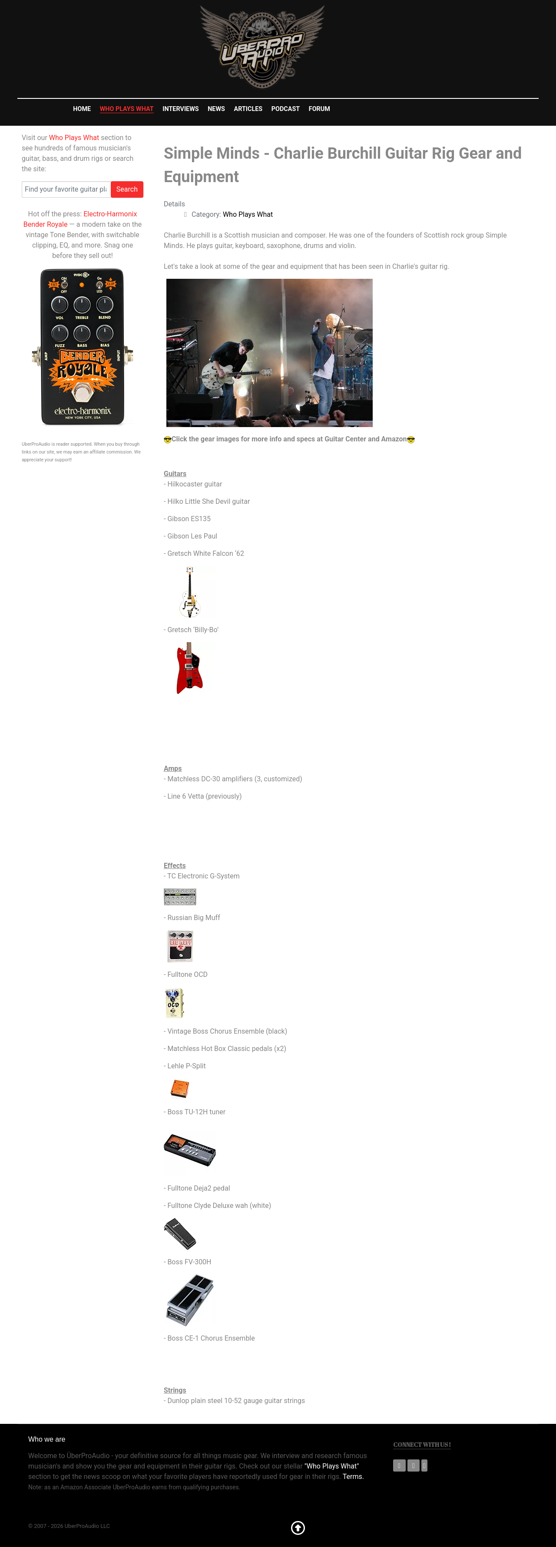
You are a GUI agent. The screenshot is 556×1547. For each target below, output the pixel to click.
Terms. (353, 1476)
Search (127, 189)
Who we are (46, 1439)
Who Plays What (74, 138)
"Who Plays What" (331, 1466)
